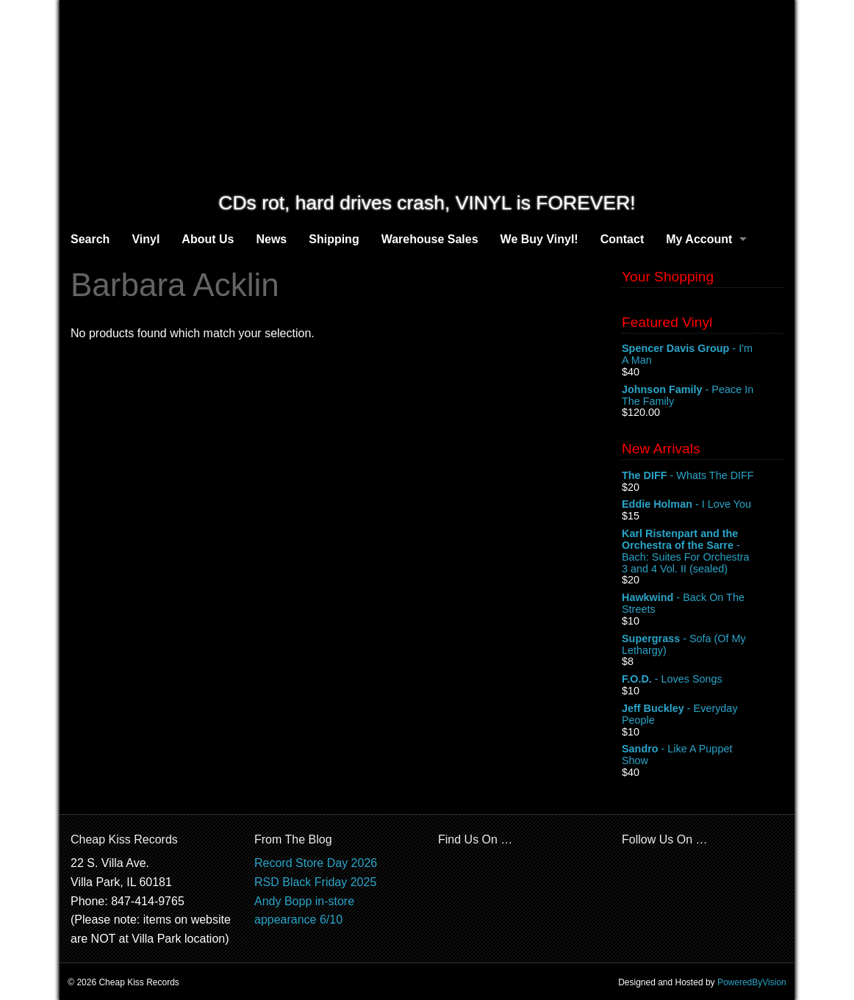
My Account (699, 239)
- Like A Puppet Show (702, 755)
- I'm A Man (702, 355)
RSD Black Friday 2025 (315, 882)
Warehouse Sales (429, 239)
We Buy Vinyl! (539, 239)
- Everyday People (702, 715)
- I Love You (702, 505)
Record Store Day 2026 (315, 863)
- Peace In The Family (702, 396)
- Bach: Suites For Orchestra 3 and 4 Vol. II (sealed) (702, 551)
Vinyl (145, 239)
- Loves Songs (702, 680)
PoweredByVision (751, 982)
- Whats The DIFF (702, 476)
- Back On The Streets (702, 604)
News (271, 239)
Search (90, 239)
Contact (622, 239)
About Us (208, 239)
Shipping (334, 239)
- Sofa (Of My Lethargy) (702, 645)
